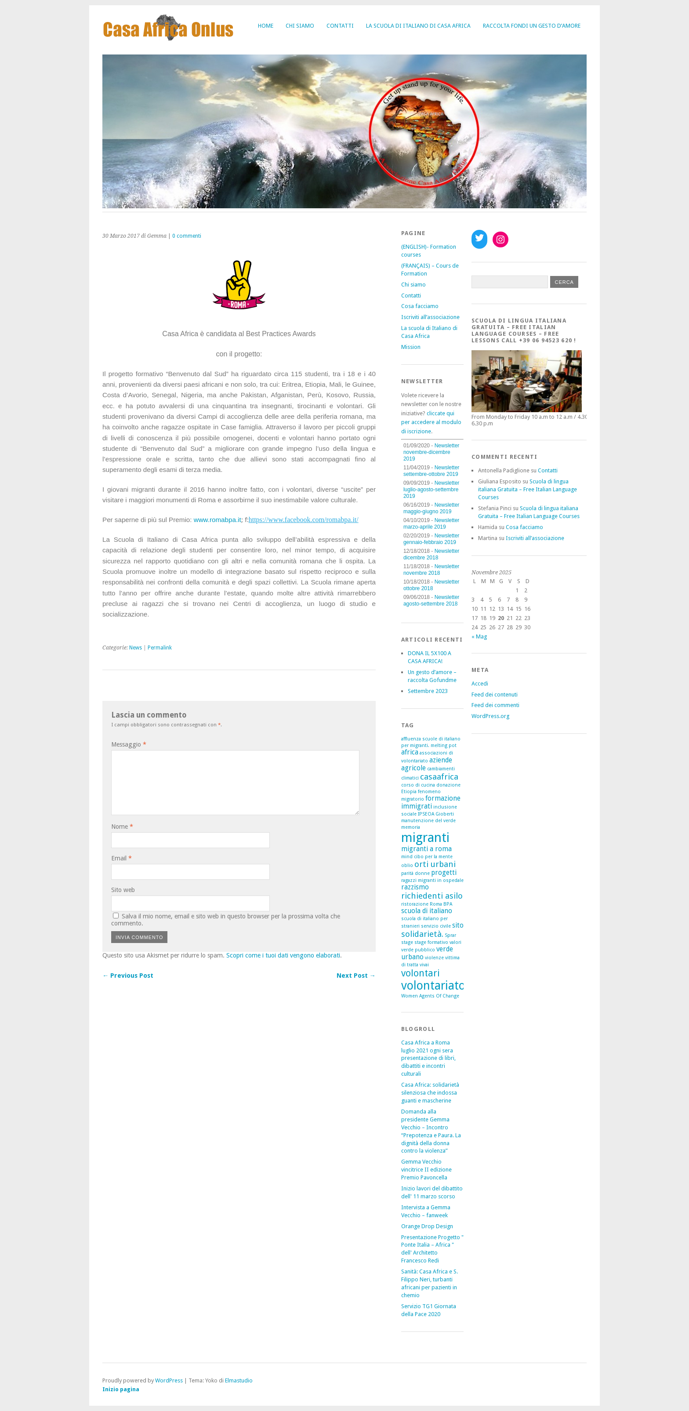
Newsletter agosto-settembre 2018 (431, 600)
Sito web (123, 889)
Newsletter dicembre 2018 (431, 554)
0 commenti (186, 236)
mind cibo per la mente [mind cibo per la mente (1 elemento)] (427, 857)
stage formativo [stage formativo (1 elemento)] (431, 942)
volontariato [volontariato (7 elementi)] (433, 985)
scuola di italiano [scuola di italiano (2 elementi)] (426, 911)
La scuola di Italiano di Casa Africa (418, 25)
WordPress (169, 1380)
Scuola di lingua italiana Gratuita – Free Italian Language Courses (527, 489)
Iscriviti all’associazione (430, 317)
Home (265, 25)
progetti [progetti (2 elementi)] (444, 873)
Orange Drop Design (427, 1226)
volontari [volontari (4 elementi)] (420, 973)
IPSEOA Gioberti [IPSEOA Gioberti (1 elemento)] (436, 814)
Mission (411, 347)
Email (121, 858)
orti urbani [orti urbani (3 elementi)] (435, 864)
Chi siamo (300, 25)
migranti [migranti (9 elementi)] (425, 837)
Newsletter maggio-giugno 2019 (431, 508)
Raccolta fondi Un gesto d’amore (531, 25)
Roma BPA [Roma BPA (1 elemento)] (441, 904)
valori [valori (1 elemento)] (455, 942)
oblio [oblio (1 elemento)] (407, 865)
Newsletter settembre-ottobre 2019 (431, 470)
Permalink (160, 648)
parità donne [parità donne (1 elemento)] (415, 873)
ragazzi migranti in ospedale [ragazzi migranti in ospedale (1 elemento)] (432, 880)
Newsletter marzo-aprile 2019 (431, 523)
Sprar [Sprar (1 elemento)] (450, 935)
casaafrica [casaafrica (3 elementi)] (439, 776)
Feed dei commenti (495, 705)
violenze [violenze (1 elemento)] (434, 958)
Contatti (340, 25)
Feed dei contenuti (494, 694)
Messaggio (128, 744)
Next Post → (356, 975)
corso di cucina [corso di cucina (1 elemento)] (418, 785)
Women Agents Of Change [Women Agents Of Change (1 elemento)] (430, 996)
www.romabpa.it (217, 519)
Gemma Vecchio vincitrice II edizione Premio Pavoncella (426, 1169)
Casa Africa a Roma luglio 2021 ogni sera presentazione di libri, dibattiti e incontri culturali (428, 1058)
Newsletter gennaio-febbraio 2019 (431, 539)
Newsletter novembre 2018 (431, 569)
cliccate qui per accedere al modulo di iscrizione (431, 422)
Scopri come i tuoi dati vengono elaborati (283, 955)
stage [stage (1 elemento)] (407, 942)
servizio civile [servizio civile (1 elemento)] (436, 926)
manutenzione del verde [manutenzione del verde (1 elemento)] (428, 820)
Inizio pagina (120, 1389)
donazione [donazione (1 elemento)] (448, 785)
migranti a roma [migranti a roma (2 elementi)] (426, 849)
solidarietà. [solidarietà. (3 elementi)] (422, 934)
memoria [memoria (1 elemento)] (410, 827)
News (135, 648)
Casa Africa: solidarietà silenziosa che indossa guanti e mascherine (430, 1092)
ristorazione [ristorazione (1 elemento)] (414, 904)
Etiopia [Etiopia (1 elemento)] (409, 791)
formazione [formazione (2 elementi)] (443, 798)
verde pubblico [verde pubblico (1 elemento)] (418, 950)
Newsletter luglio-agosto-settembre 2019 (431, 489)
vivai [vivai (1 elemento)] (424, 965)
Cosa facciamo (420, 306)
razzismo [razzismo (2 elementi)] (415, 887)
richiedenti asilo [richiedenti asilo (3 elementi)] (432, 895)
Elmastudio (239, 1380)
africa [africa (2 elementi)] (409, 752)
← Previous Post (127, 975)
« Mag (479, 636)
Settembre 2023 (428, 691)
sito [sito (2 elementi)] (458, 925)
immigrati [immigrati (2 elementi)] (416, 806)
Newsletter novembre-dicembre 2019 (431, 452)
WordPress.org (490, 716)
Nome (122, 826)
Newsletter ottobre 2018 (431, 585)
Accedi (479, 683)
